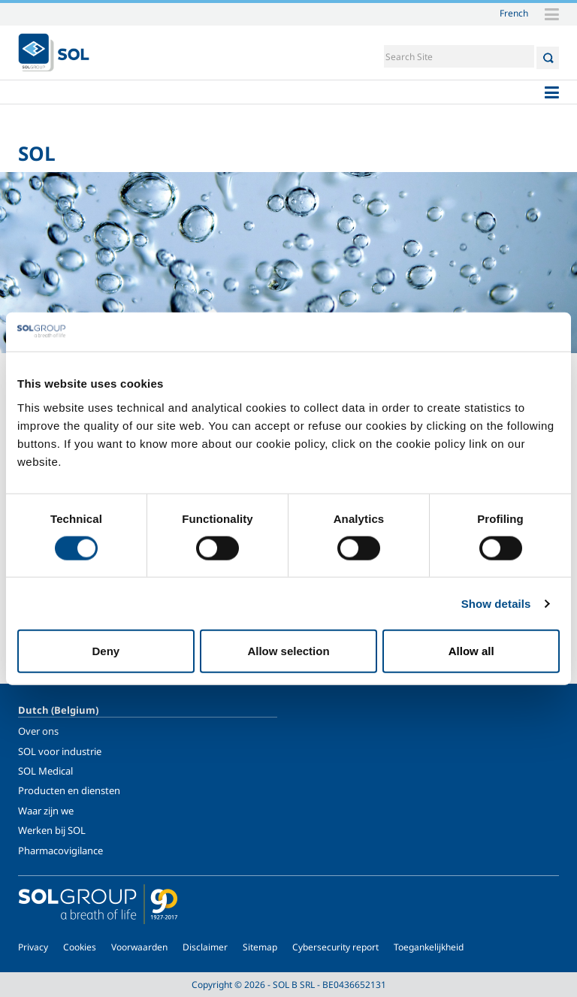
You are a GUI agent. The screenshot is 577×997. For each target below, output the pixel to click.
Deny (105, 651)
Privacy (33, 947)
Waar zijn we (46, 810)
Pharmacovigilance (60, 850)
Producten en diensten (69, 790)
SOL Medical (45, 771)
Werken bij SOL (52, 830)
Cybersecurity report (335, 947)
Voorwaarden (139, 947)
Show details (496, 603)
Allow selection (288, 651)
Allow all (471, 651)
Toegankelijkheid (429, 947)
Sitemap (260, 947)
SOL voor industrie (59, 751)
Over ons (38, 731)
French (514, 13)
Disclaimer (205, 947)
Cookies (79, 947)
